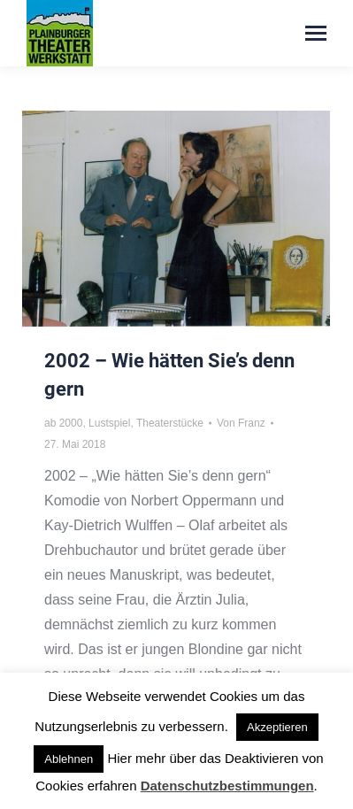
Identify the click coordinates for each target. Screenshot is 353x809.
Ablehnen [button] (68, 759)
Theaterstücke (169, 423)
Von (241, 423)
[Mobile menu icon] (315, 33)
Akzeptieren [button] (277, 727)
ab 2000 (63, 423)
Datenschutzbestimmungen (227, 785)
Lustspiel (109, 423)
